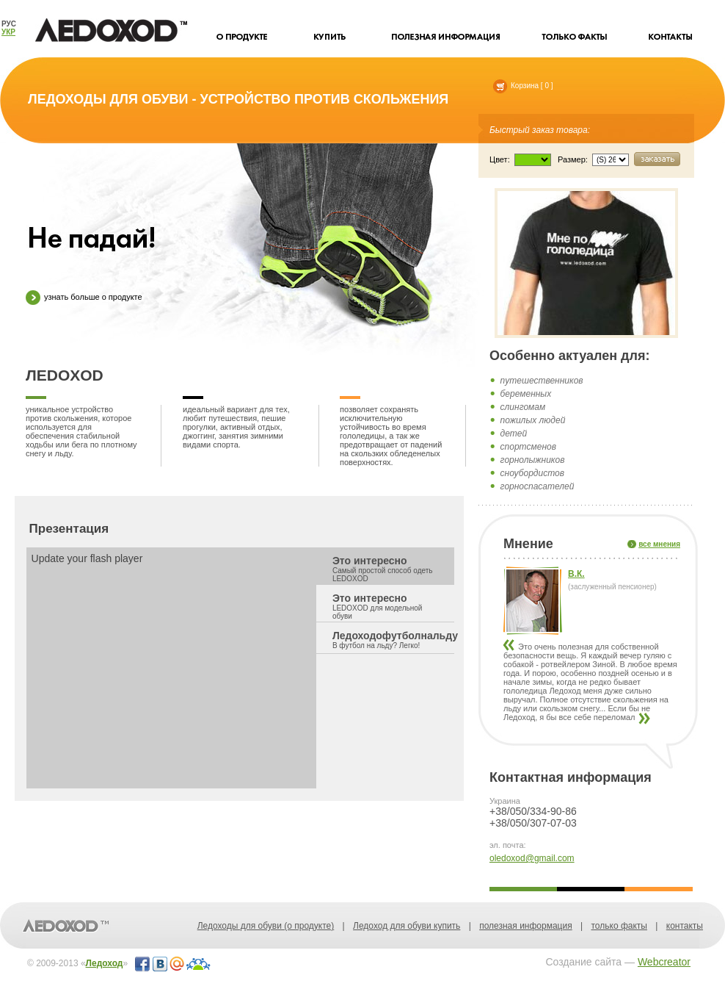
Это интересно (384, 569)
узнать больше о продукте (84, 297)
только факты (618, 926)
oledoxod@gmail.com (532, 858)
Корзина (516, 86)
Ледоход (104, 963)
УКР (8, 32)
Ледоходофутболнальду (393, 640)
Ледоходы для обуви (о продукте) (266, 926)
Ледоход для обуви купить (406, 926)
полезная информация (525, 926)
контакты (684, 926)
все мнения (659, 544)
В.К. (576, 574)
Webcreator (664, 962)
